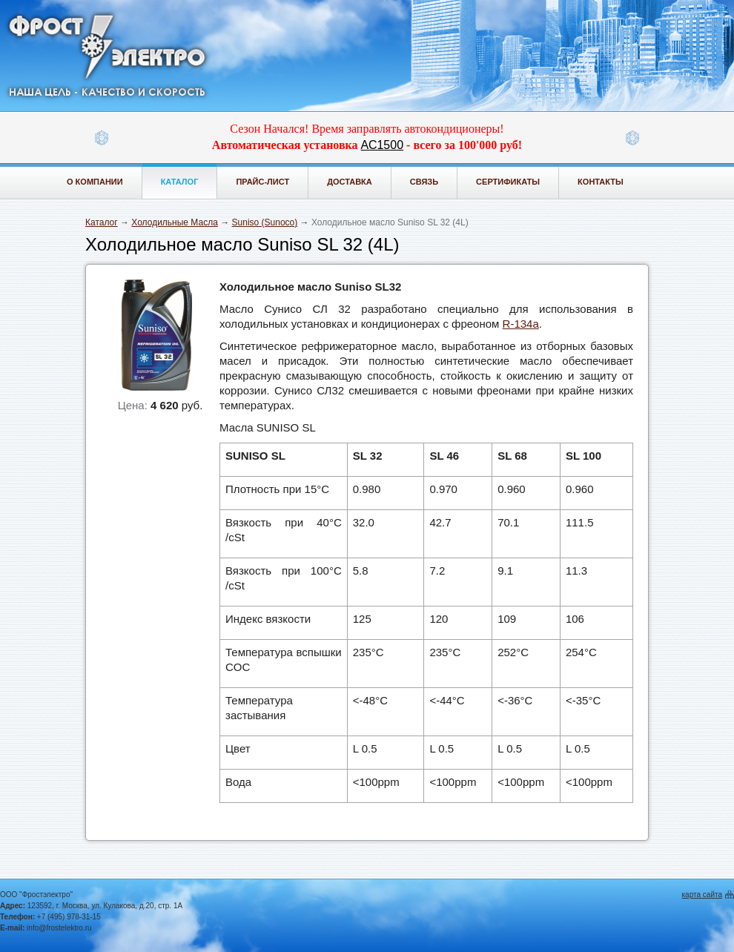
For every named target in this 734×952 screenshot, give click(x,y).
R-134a (521, 323)
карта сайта (702, 894)
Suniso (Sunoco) (265, 222)
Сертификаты (508, 181)
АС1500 (382, 145)
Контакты (601, 181)
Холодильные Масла (174, 222)
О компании (95, 181)
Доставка (349, 181)
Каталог (180, 181)
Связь (424, 181)
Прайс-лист (262, 181)
